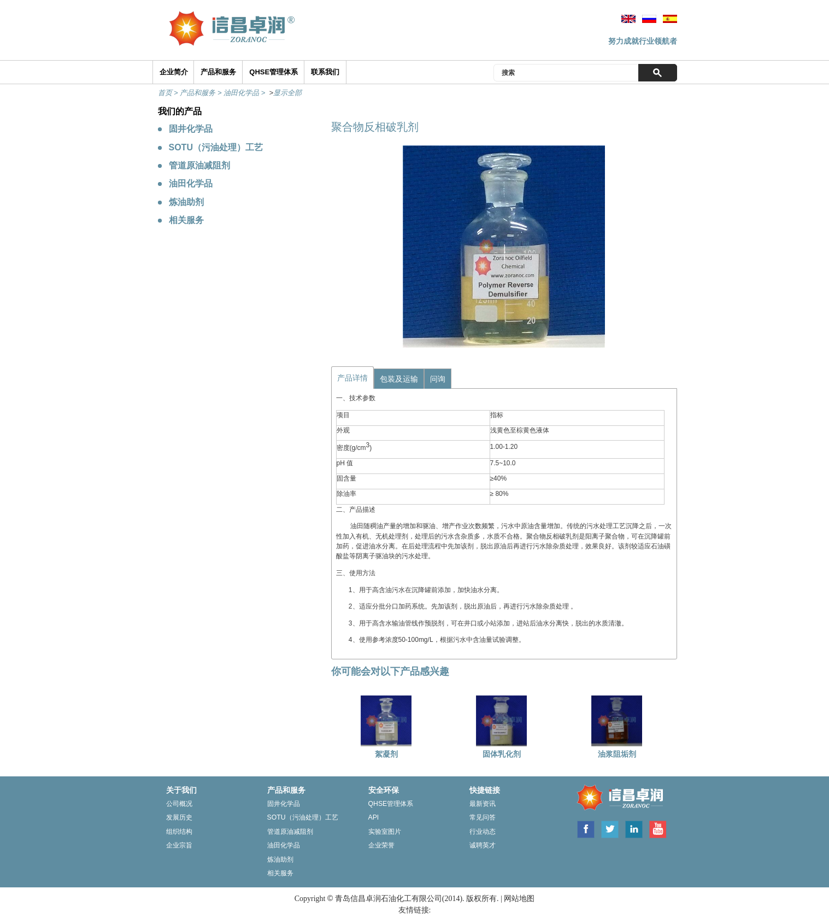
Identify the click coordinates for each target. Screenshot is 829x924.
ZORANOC (618, 798)
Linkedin (634, 828)
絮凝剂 (386, 754)
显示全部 (287, 93)
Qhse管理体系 (391, 804)
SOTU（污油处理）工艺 (216, 147)
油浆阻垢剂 (617, 754)
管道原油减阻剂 (199, 165)
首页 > (169, 93)
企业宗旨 (179, 845)
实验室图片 (384, 831)
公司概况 (179, 804)
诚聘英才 (482, 845)
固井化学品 (191, 128)
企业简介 (174, 72)
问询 (437, 379)
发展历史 (179, 817)
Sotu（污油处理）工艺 (302, 817)
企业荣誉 (381, 845)
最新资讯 (482, 804)
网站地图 (519, 898)
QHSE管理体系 (273, 72)
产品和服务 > (202, 93)
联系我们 (325, 72)
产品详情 (352, 377)
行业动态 (482, 831)
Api (373, 817)
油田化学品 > (245, 93)
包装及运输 (399, 379)
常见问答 (482, 817)
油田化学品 (191, 183)
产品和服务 (218, 72)
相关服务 (186, 220)
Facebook (585, 828)
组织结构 (179, 831)
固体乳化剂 (502, 754)
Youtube (657, 828)
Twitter (610, 828)
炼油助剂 (186, 202)
